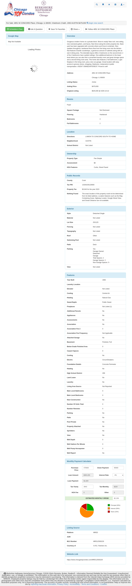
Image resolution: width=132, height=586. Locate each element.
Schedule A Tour (14, 29)
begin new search (96, 23)
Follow (99, 29)
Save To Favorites (56, 29)
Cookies (103, 584)
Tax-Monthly (104, 487)
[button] (122, 4)
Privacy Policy (62, 584)
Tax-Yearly (74, 487)
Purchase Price (74, 469)
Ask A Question (35, 29)
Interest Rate (104, 475)
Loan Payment (73, 481)
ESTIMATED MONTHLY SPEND (97, 498)
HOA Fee (75, 492)
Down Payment (103, 468)
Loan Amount (73, 475)
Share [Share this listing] (75, 29)
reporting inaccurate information (43, 584)
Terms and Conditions (90, 584)
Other (106, 492)
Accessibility (75, 584)
